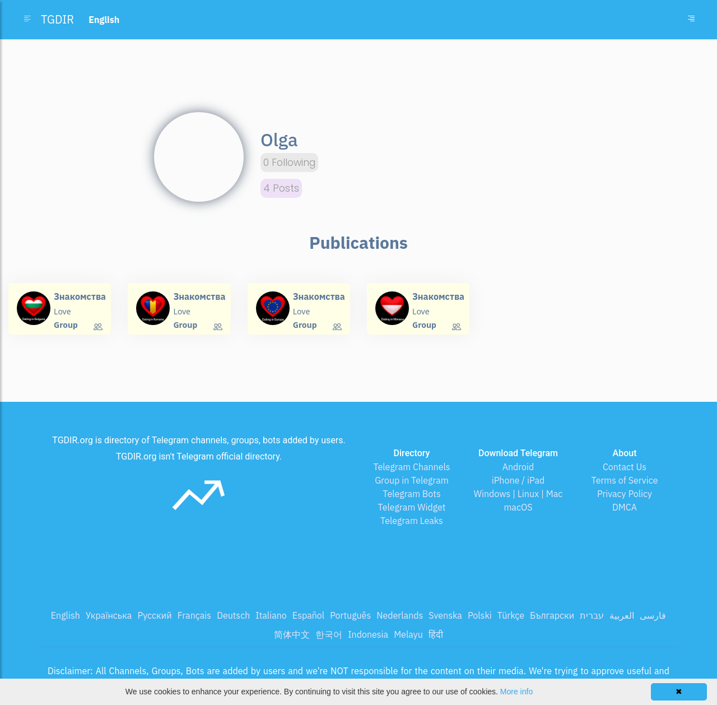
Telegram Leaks (411, 520)
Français (194, 615)
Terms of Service (625, 480)
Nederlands (399, 615)
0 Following (289, 162)
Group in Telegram (412, 480)
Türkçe (510, 615)
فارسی (653, 615)
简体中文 (292, 634)
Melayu (408, 634)
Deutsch (233, 615)
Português (350, 615)
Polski (480, 615)
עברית (592, 615)
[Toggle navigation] (691, 19)
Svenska (445, 615)
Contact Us (624, 466)
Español (308, 615)
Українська (109, 615)
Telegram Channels (411, 466)
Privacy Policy (624, 493)
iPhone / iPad (518, 480)
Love (62, 311)
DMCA (624, 507)
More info (516, 691)
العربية (621, 615)
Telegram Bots (411, 493)
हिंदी (436, 634)
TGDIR (57, 19)
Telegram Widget (412, 507)
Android (518, 466)
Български (552, 615)
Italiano (271, 615)
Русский (154, 615)
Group (66, 324)
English (65, 615)
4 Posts (281, 188)
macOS (518, 507)
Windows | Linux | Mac (518, 493)
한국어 (328, 634)
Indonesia (368, 634)
